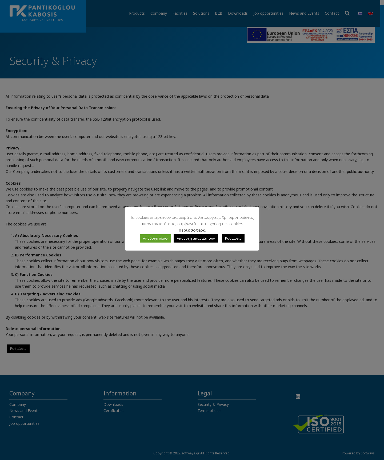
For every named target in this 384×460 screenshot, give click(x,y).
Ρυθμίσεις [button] (233, 238)
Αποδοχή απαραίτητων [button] (196, 238)
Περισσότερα (192, 230)
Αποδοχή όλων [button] (155, 238)
